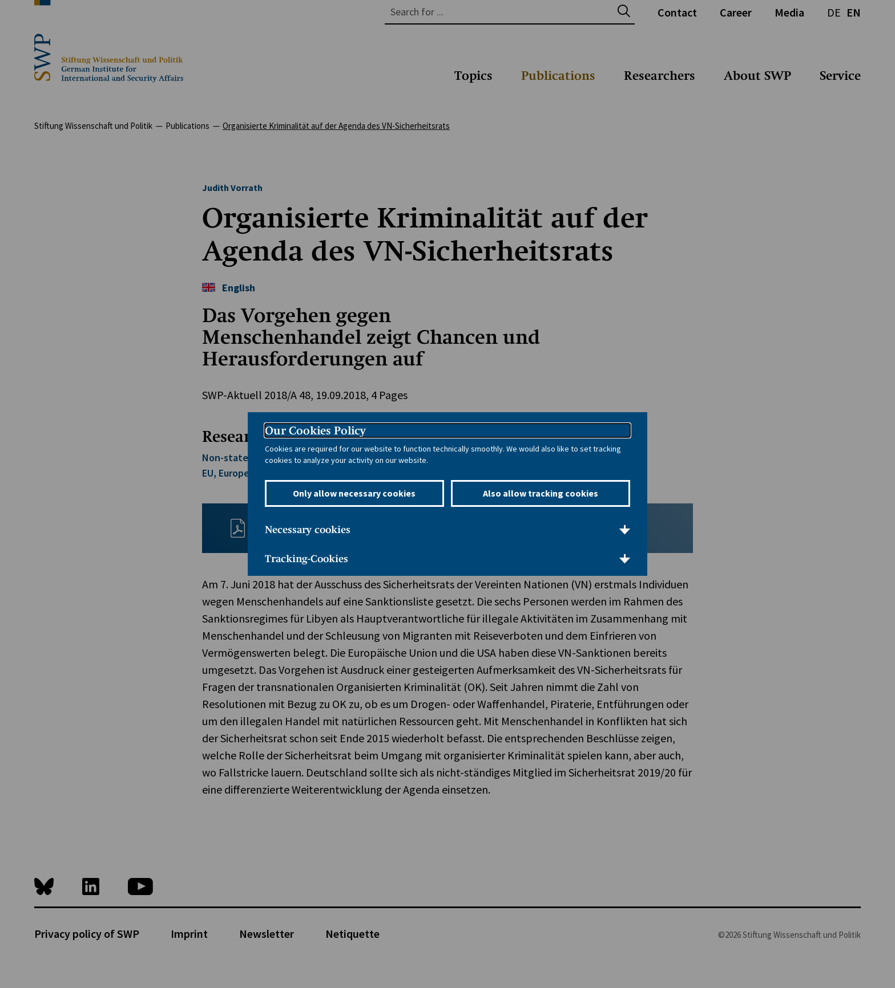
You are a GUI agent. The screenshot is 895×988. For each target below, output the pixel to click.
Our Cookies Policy (315, 430)
